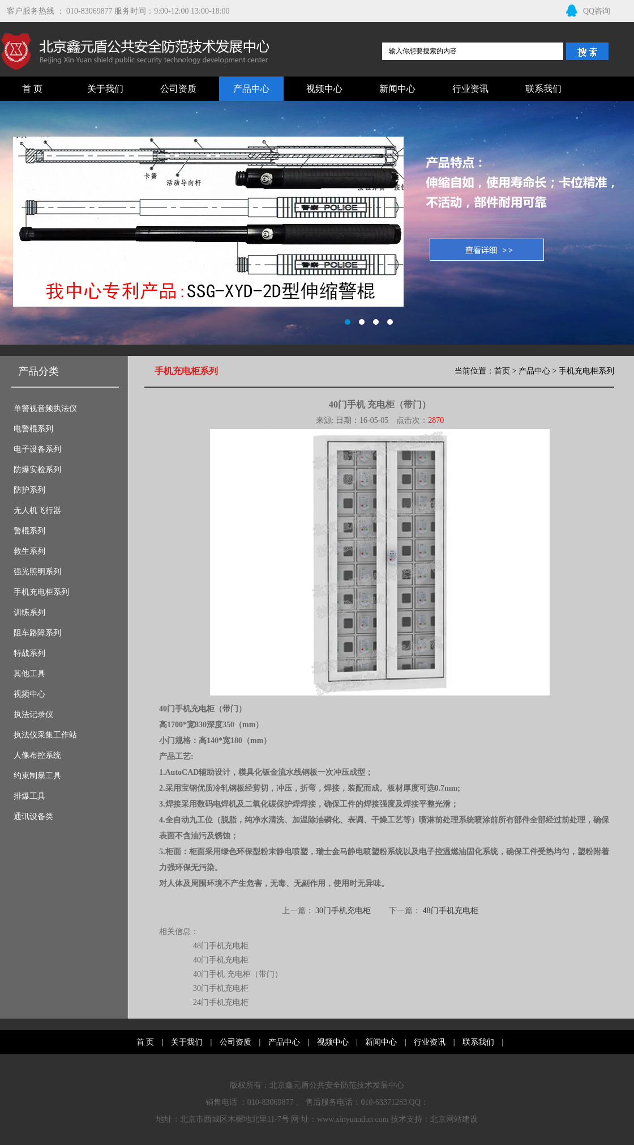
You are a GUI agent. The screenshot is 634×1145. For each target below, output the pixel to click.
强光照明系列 (37, 571)
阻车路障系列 (37, 633)
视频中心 (324, 89)
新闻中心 (397, 89)
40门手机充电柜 (221, 960)
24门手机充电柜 (221, 1002)
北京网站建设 (454, 1119)
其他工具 (29, 673)
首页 (502, 371)
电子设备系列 (37, 449)
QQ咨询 (588, 11)
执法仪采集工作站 (45, 735)
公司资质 (178, 89)
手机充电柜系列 (41, 592)
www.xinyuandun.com (353, 1119)
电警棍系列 (33, 429)
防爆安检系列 (37, 469)
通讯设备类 (33, 816)
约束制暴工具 (37, 775)
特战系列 (29, 653)
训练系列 (29, 612)
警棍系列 (29, 531)
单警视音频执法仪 (45, 408)
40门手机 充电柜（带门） (237, 974)
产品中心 (251, 89)
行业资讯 (470, 89)
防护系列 (29, 490)
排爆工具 (29, 796)
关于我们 (105, 89)
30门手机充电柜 (343, 910)
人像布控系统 (37, 755)
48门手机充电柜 (450, 910)
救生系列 (29, 551)
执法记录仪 (33, 714)
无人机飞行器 (37, 510)
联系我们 (543, 89)
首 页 (32, 89)
